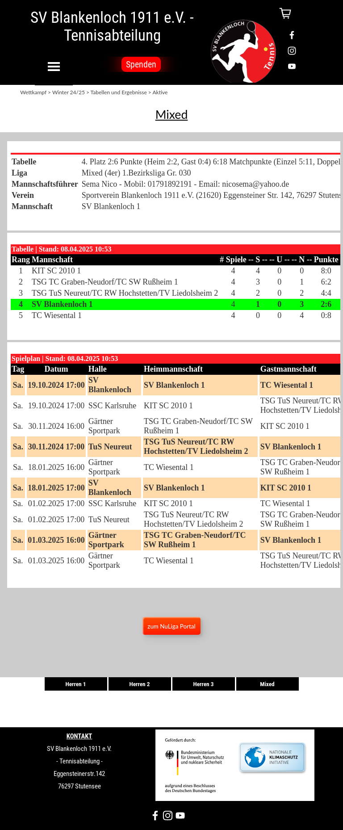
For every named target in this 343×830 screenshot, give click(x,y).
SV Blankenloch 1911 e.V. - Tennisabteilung (113, 26)
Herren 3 (203, 684)
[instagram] (292, 51)
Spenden (141, 64)
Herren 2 (139, 684)
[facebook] (292, 35)
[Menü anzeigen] (54, 66)
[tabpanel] (171, 114)
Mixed (267, 684)
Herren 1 (75, 684)
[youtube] (292, 66)
